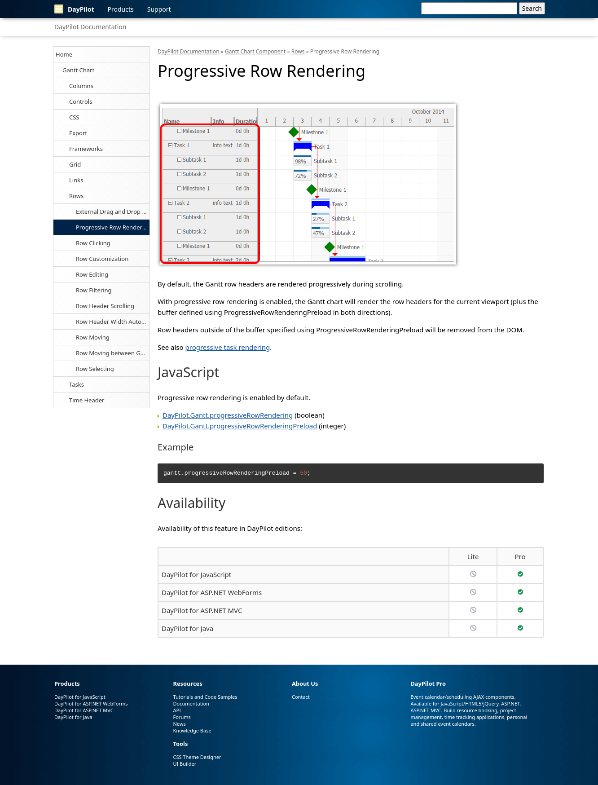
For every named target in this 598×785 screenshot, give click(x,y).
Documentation (191, 703)
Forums (181, 717)
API (176, 710)
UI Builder (184, 763)
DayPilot (74, 8)
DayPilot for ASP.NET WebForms (212, 592)
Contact (301, 696)
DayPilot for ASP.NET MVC (202, 610)
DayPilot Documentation (90, 26)
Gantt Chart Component (255, 51)
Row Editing (92, 274)
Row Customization (102, 259)
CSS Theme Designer (197, 757)
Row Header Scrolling (105, 306)
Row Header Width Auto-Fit (113, 322)
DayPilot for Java (187, 628)
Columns (81, 86)
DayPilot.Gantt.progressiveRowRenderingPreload (240, 425)
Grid (75, 164)
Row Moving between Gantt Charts (113, 353)
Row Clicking (93, 243)
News (179, 723)
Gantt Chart (78, 70)
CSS (74, 117)
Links (76, 180)
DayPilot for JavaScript (196, 574)
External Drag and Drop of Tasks (113, 211)
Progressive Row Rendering (113, 227)
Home (64, 54)
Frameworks (86, 149)
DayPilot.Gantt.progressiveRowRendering (228, 414)
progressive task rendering (227, 347)
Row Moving (93, 337)
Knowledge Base (192, 730)
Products (121, 9)
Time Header (86, 400)
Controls (80, 101)
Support (159, 9)
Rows (76, 196)
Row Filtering (94, 290)
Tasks (76, 384)
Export (78, 133)
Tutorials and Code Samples (205, 696)
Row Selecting (95, 369)
